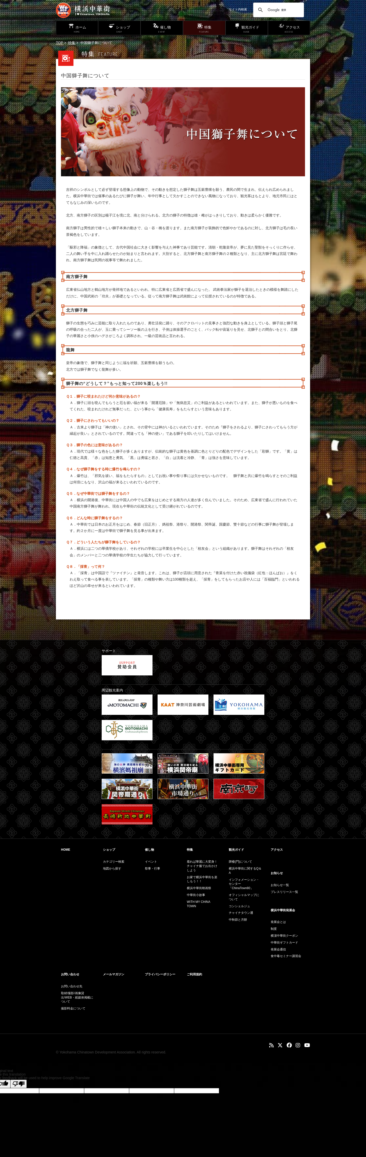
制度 (274, 929)
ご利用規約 (194, 974)
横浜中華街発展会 (283, 910)
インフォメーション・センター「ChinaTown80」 (244, 884)
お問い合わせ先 (71, 986)
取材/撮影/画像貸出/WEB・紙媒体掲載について (77, 997)
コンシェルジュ (239, 906)
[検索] (278, 10)
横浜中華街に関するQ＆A (245, 871)
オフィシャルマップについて (244, 897)
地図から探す (112, 868)
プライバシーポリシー (160, 974)
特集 (71, 43)
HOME (65, 849)
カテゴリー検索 (113, 861)
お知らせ (277, 873)
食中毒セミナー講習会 (286, 956)
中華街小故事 (196, 895)
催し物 (149, 849)
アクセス (277, 849)
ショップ (109, 849)
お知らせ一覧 (280, 885)
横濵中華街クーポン (284, 935)
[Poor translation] (18, 1084)
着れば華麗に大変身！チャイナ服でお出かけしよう (202, 866)
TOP (59, 43)
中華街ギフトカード (284, 942)
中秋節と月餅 (238, 919)
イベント (151, 861)
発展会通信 (278, 949)
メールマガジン (113, 974)
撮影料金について (73, 1008)
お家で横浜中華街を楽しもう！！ (202, 879)
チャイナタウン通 (241, 913)
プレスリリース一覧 (284, 892)
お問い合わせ (70, 974)
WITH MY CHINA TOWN (198, 904)
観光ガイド (236, 849)
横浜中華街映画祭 (199, 888)
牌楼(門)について (240, 861)
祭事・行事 (152, 868)
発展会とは (278, 922)
